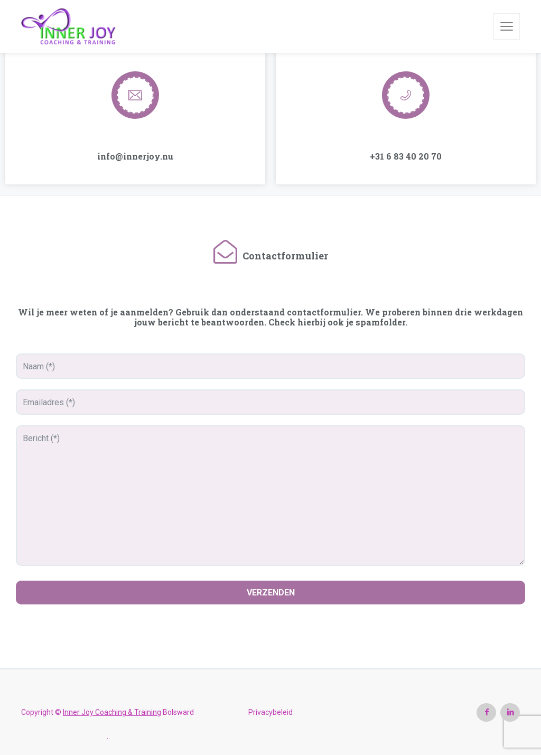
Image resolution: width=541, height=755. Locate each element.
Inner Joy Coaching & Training (112, 712)
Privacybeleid (270, 712)
